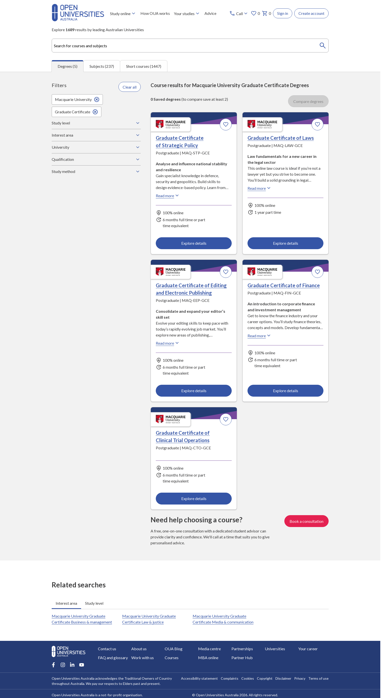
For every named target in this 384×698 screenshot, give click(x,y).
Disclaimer (283, 678)
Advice (210, 13)
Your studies (187, 13)
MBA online (208, 657)
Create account (311, 13)
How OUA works (155, 13)
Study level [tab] (94, 603)
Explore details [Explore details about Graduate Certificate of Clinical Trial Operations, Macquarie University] (193, 498)
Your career (308, 648)
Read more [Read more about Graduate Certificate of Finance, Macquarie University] (260, 336)
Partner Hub (242, 657)
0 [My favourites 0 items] (255, 13)
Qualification (96, 159)
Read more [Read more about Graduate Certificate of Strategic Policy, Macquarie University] (168, 196)
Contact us (107, 648)
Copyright (264, 678)
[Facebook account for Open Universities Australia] (53, 665)
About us (139, 648)
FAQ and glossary (113, 657)
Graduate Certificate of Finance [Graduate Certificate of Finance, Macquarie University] (284, 286)
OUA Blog (173, 648)
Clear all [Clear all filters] (129, 87)
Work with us (142, 657)
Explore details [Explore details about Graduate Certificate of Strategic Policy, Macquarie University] (193, 243)
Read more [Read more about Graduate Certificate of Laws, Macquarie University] (260, 188)
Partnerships (242, 648)
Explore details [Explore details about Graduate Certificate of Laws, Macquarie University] (285, 243)
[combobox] (190, 45)
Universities (275, 648)
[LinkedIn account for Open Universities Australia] (72, 665)
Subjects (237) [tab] (102, 66)
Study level (96, 123)
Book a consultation (306, 521)
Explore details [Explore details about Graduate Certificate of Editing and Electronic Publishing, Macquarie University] (193, 390)
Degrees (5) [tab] (67, 66)
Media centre (209, 648)
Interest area (96, 135)
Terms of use (318, 678)
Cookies (247, 678)
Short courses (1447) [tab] (143, 66)
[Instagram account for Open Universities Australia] (63, 665)
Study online (123, 13)
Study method (96, 171)
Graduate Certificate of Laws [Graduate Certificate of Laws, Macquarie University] (281, 138)
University (96, 147)
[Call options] (239, 13)
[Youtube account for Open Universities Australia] (81, 665)
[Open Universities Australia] (78, 19)
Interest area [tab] (66, 603)
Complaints (229, 678)
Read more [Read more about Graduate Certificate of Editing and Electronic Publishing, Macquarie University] (168, 343)
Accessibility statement (199, 678)
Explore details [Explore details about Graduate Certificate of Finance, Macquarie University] (285, 390)
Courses (172, 657)
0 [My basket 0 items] (266, 13)
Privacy (299, 678)
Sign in (282, 13)
